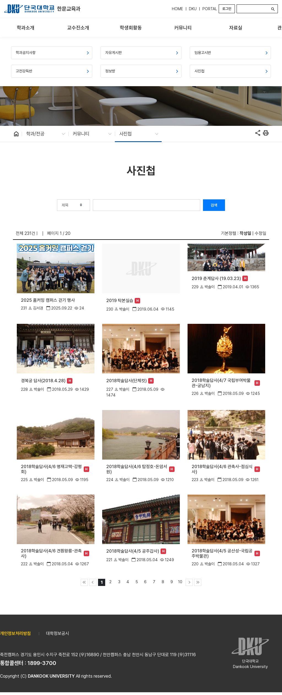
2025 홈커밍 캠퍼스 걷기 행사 (48, 300)
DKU (193, 9)
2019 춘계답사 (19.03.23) (216, 278)
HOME (177, 9)
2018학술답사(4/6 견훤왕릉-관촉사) (51, 553)
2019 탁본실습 (119, 300)
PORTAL (209, 9)
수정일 (260, 233)
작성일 (245, 233)
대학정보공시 (57, 633)
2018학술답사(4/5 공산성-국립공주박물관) (222, 553)
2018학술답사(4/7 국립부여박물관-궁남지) (221, 383)
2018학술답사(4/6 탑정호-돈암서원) (136, 469)
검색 (214, 205)
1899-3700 (42, 663)
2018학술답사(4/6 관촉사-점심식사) (222, 469)
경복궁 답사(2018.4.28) (43, 380)
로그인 (226, 9)
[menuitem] (25, 28)
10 (180, 581)
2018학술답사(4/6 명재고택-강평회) (51, 469)
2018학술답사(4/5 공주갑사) (132, 551)
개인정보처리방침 (15, 633)
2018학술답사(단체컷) (126, 380)
